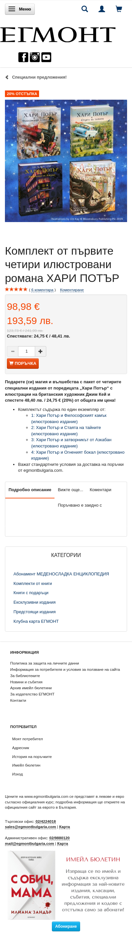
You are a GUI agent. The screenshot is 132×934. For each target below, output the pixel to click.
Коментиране (72, 290)
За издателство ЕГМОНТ (32, 694)
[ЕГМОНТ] (58, 33)
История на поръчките (32, 756)
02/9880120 (59, 838)
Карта (64, 826)
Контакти (18, 700)
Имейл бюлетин (26, 765)
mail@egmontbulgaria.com (29, 843)
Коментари (100, 489)
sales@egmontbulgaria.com (30, 826)
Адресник (20, 747)
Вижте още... (70, 489)
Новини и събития (26, 682)
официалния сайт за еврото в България (40, 807)
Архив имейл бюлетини (31, 688)
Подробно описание (30, 489)
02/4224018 (45, 821)
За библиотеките (25, 675)
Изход (17, 774)
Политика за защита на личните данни (44, 663)
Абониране (66, 926)
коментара (42, 290)
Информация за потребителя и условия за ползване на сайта (65, 669)
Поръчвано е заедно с (80, 505)
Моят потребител (27, 739)
